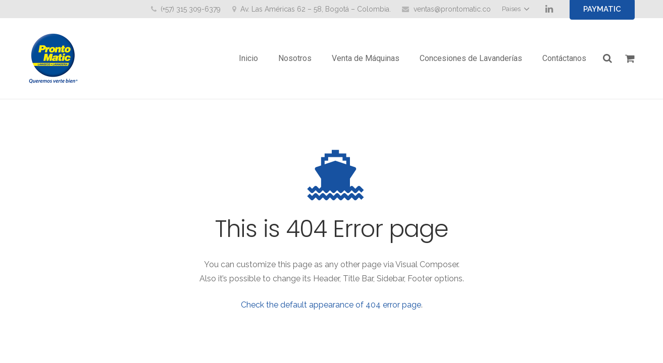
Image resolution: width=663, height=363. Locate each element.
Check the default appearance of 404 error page (331, 305)
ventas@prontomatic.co (452, 9)
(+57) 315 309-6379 (191, 9)
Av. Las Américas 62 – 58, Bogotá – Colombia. (315, 9)
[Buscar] (607, 58)
